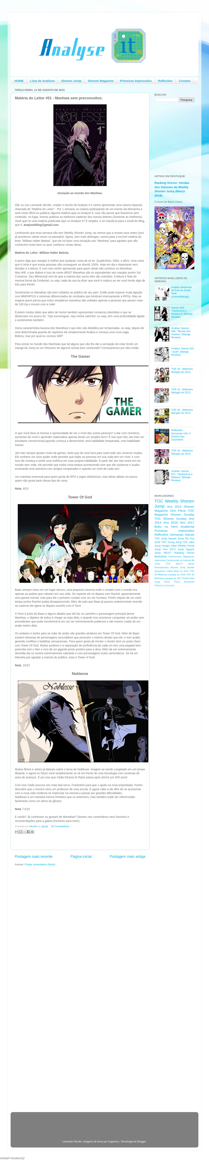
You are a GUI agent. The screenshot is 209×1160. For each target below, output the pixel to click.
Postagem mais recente (33, 856)
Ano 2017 (187, 522)
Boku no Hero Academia (174, 526)
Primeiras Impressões (136, 81)
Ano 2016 (170, 522)
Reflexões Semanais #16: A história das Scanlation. (181, 435)
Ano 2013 (169, 549)
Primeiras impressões (174, 530)
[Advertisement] (171, 655)
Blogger (141, 1141)
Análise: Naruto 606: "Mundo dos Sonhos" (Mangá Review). (181, 333)
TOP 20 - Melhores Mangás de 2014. (182, 452)
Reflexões (165, 81)
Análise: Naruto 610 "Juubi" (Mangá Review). (182, 351)
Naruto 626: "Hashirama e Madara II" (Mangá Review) (181, 312)
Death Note (188, 578)
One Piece (178, 510)
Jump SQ (183, 538)
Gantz (191, 563)
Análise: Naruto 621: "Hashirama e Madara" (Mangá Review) (181, 476)
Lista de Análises (42, 81)
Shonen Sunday (182, 514)
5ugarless (113, 1141)
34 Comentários (60, 826)
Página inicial (81, 856)
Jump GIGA (162, 582)
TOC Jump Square (166, 538)
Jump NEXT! (163, 552)
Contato (184, 81)
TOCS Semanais (184, 582)
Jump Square (186, 549)
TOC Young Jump (171, 542)
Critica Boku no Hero (177, 571)
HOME (19, 81)
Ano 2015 (174, 506)
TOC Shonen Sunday (171, 518)
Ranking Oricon (184, 552)
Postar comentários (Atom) (40, 864)
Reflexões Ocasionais (164, 585)
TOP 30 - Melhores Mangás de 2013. (182, 370)
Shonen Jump (71, 81)
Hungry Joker (169, 545)
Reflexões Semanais (169, 534)
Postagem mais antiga (127, 856)
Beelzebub (161, 556)
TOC (159, 501)
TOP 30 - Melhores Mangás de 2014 (182, 411)
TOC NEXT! (174, 563)
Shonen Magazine (101, 81)
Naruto (189, 534)
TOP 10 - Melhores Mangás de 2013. (182, 391)
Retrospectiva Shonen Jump (170, 567)
